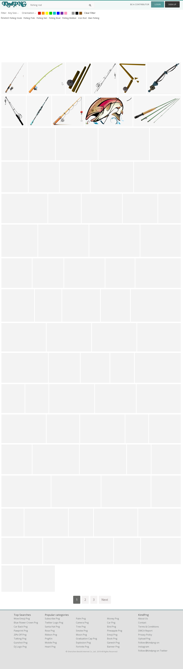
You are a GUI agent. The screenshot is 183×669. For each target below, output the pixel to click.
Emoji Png (112, 634)
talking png (20, 638)
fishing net (42, 18)
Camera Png (82, 622)
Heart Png (50, 646)
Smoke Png (82, 630)
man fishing (93, 18)
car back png (21, 626)
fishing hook (16, 18)
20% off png (20, 634)
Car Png (111, 622)
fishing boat (55, 18)
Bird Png (111, 626)
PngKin (48, 638)
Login (158, 4)
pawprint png (21, 630)
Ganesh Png (113, 642)
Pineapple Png (114, 630)
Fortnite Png (82, 646)
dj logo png (20, 646)
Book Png (112, 638)
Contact (142, 622)
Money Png (113, 618)
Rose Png (50, 630)
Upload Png (144, 638)
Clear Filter (90, 12)
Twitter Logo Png (54, 622)
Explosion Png (83, 642)
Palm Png (81, 618)
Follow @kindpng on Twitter (152, 650)
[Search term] (61, 5)
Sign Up (172, 4)
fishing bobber (69, 18)
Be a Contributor (139, 4)
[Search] (90, 5)
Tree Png (81, 626)
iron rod (82, 18)
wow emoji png (22, 618)
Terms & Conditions (148, 626)
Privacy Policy (145, 634)
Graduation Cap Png (86, 638)
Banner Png (113, 646)
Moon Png (81, 634)
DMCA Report (145, 630)
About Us (143, 618)
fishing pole (29, 18)
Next (104, 600)
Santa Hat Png (52, 626)
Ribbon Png (51, 634)
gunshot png (20, 642)
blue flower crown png (26, 622)
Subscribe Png (52, 618)
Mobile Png (51, 642)
